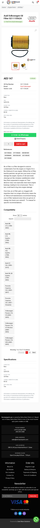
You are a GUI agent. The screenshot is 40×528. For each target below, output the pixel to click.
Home (4, 7)
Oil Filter (20, 7)
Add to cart (20, 144)
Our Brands (10, 469)
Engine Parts (12, 7)
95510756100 (16, 155)
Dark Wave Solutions (24, 521)
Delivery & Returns (30, 469)
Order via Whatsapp (20, 135)
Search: (20, 218)
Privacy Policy (10, 478)
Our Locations (10, 472)
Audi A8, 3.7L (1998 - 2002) (9, 226)
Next (34, 352)
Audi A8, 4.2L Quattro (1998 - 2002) (7, 253)
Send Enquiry (20, 139)
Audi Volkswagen (25, 86)
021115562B (7, 158)
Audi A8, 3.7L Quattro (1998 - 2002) (7, 238)
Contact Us (10, 475)
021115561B (25, 155)
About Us (10, 467)
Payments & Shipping (30, 472)
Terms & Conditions (30, 475)
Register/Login (30, 467)
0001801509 (25, 153)
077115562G (16, 153)
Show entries (20, 215)
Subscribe (33, 496)
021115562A (7, 153)
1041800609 (7, 155)
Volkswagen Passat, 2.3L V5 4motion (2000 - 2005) (9, 327)
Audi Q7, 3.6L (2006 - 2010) (9, 265)
